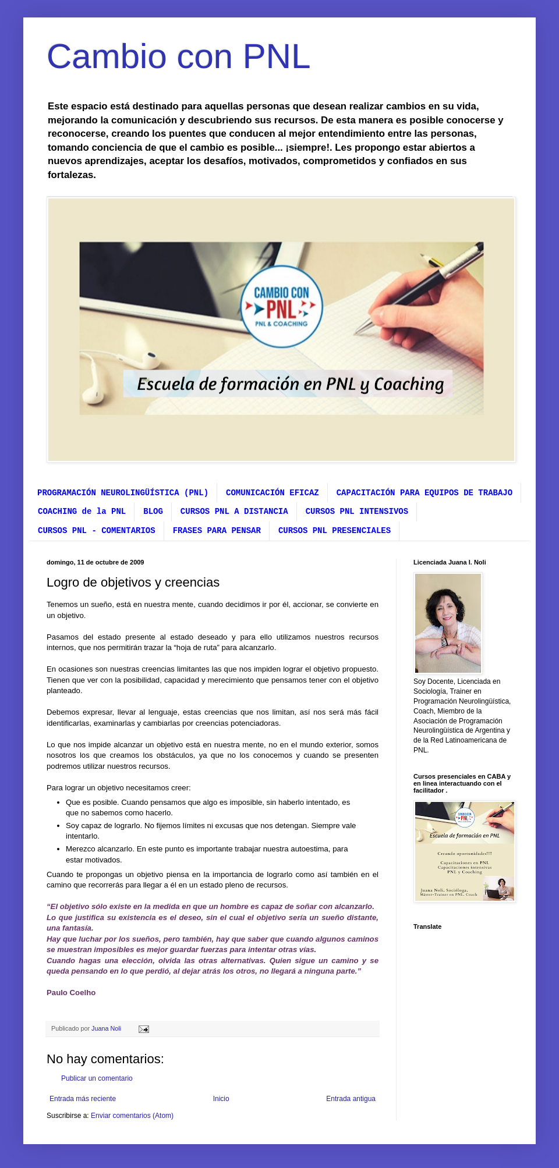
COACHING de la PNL (82, 511)
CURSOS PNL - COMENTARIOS (96, 530)
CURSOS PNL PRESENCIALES (334, 530)
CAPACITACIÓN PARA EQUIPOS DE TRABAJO (424, 493)
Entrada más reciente (82, 1099)
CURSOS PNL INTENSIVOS (357, 511)
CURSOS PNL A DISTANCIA (234, 511)
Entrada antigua (351, 1099)
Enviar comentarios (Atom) (132, 1116)
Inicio (221, 1099)
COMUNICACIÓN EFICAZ (272, 493)
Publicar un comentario (97, 1078)
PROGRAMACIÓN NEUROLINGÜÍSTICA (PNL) (122, 493)
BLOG (153, 511)
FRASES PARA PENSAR (217, 530)
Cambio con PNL (179, 56)
